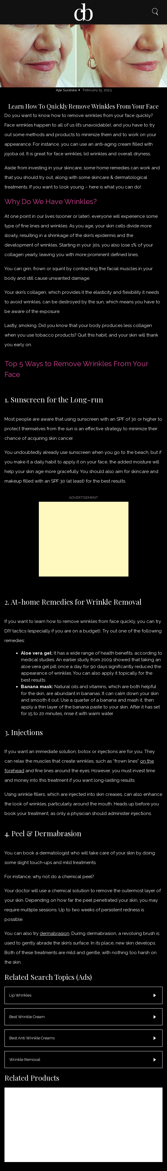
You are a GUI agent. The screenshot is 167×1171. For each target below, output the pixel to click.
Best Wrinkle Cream (27, 1017)
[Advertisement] (83, 539)
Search (155, 12)
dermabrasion (54, 933)
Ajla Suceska (66, 90)
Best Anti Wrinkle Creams (32, 1038)
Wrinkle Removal (24, 1059)
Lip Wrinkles (20, 995)
